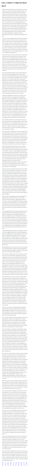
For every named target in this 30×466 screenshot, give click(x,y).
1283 (8, 463)
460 (26, 463)
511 (5, 463)
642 (2, 462)
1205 (11, 463)
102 (16, 462)
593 (2, 463)
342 (21, 462)
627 (18, 463)
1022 (21, 463)
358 (18, 462)
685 (16, 463)
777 (5, 462)
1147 (26, 462)
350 (13, 463)
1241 (8, 462)
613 (23, 462)
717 (13, 462)
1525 (11, 462)
